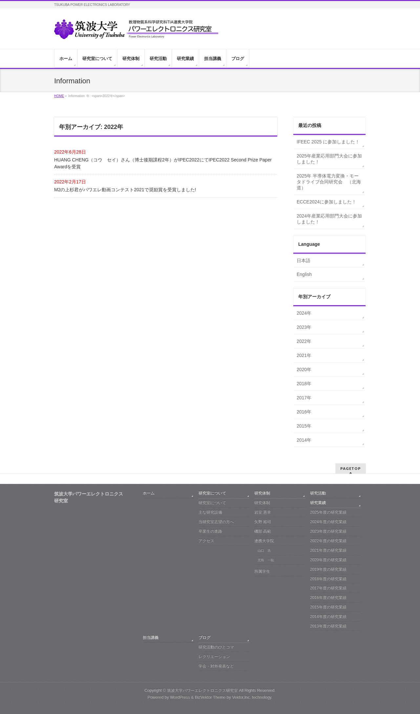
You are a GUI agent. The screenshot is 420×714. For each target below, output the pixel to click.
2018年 (304, 383)
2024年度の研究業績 (328, 521)
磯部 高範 (262, 531)
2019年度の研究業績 (328, 569)
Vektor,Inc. (241, 697)
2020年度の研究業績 (328, 559)
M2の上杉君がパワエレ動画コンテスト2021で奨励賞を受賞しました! (125, 189)
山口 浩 (264, 550)
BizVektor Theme (210, 697)
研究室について (212, 493)
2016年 (304, 411)
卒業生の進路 (210, 531)
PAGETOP (350, 468)
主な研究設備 (210, 512)
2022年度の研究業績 (328, 540)
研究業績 (318, 502)
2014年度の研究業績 (328, 616)
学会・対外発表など (216, 666)
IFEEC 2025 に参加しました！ (328, 141)
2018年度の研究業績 (328, 579)
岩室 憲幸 (262, 512)
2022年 (304, 341)
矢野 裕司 (262, 521)
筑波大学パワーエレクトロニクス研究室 (202, 690)
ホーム (149, 493)
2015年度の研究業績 (328, 607)
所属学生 (262, 571)
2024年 (304, 313)
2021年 (304, 355)
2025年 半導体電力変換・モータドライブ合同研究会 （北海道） (329, 181)
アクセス (206, 540)
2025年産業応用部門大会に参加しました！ (329, 158)
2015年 (304, 426)
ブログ (204, 637)
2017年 (304, 397)
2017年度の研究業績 (328, 588)
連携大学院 (264, 540)
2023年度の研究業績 (328, 531)
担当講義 (150, 637)
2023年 (304, 327)
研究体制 (262, 493)
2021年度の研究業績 (328, 550)
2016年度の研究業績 (328, 597)
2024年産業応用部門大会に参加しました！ (329, 218)
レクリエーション (214, 656)
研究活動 (318, 493)
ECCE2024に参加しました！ (326, 201)
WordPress (180, 697)
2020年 (304, 369)
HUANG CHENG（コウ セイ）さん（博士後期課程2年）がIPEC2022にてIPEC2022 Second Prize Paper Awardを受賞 (163, 163)
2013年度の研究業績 (328, 626)
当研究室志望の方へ (216, 521)
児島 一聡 (266, 560)
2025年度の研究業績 (328, 512)
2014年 (304, 440)
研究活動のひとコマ (216, 647)
